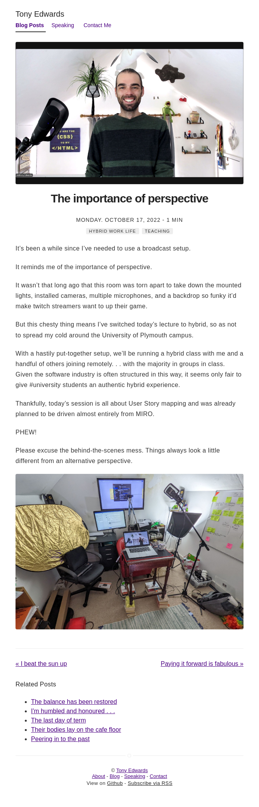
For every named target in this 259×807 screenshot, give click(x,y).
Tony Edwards (40, 14)
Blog (115, 776)
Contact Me (98, 25)
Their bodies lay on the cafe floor (76, 729)
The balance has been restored (74, 701)
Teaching (157, 231)
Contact (158, 776)
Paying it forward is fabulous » (202, 663)
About (98, 776)
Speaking (63, 25)
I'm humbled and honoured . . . (73, 711)
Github (115, 783)
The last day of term (58, 720)
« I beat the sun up (41, 663)
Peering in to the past (60, 739)
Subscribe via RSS (150, 783)
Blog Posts (30, 25)
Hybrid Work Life (112, 231)
